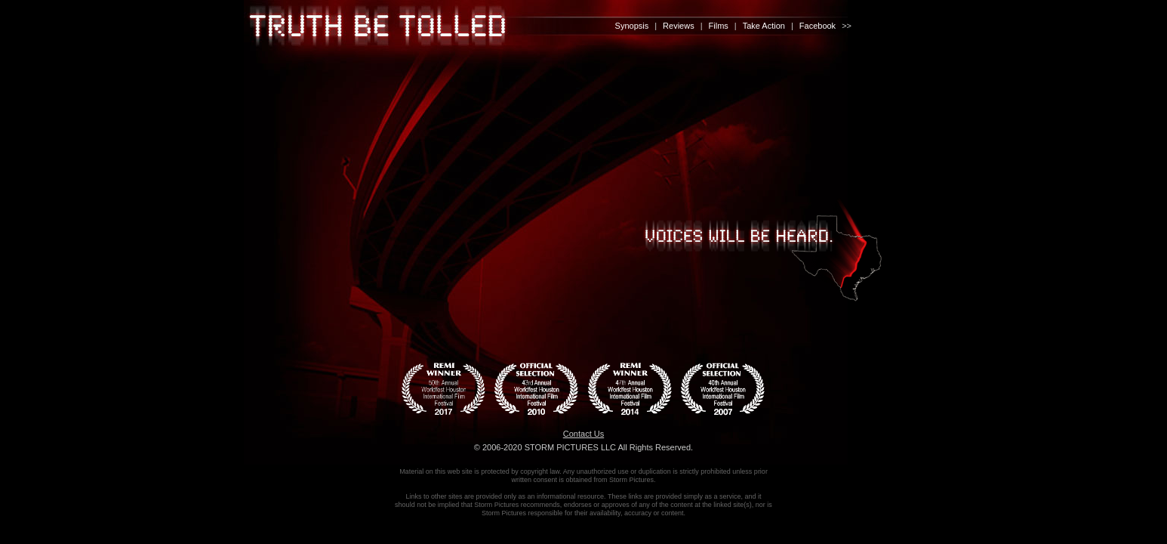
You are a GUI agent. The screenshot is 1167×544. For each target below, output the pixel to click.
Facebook (817, 25)
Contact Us (583, 433)
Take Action (764, 25)
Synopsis (632, 25)
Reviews (678, 25)
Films (718, 25)
